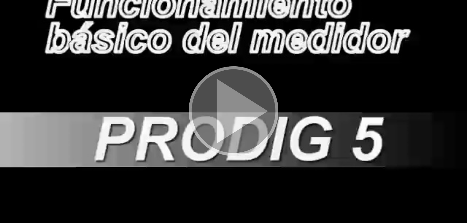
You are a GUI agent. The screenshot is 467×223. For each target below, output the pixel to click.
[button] (233, 111)
